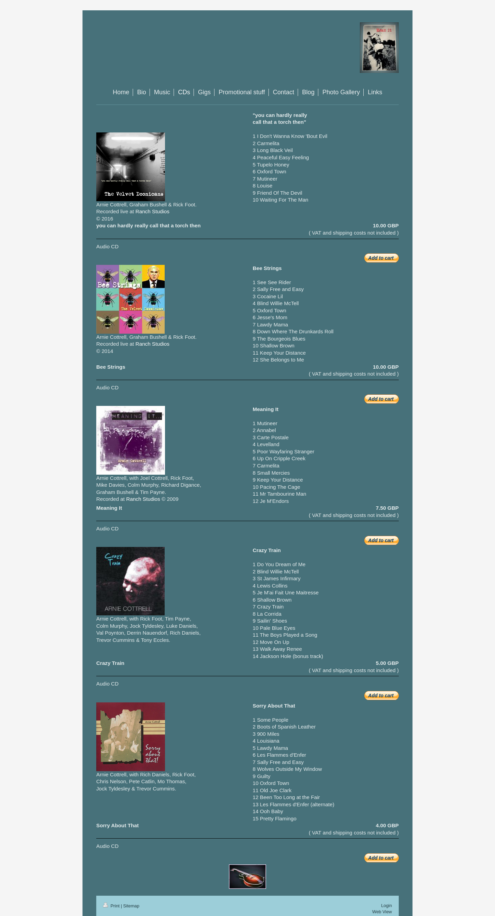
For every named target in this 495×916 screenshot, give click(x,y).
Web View (382, 911)
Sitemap (131, 905)
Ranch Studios (152, 211)
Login (386, 905)
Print (112, 905)
